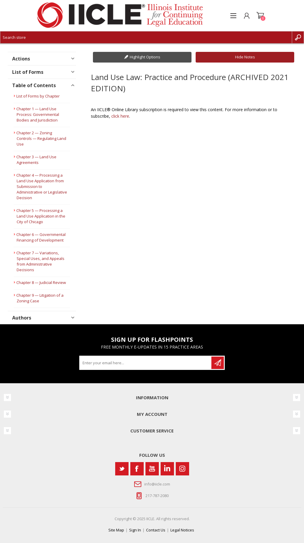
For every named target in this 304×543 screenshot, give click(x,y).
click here (120, 116)
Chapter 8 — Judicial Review (41, 282)
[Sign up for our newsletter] (145, 363)
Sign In (135, 530)
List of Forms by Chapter (38, 96)
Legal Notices (182, 530)
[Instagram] (182, 468)
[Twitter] (122, 468)
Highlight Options (145, 57)
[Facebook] (137, 468)
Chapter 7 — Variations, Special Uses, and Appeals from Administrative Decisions (40, 261)
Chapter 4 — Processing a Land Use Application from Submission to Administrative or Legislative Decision (41, 186)
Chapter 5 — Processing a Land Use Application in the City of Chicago (40, 216)
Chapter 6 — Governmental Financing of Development (41, 237)
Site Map (116, 530)
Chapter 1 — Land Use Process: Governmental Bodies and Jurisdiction (37, 114)
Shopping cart (260, 15)
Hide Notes (245, 57)
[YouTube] (152, 468)
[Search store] (146, 37)
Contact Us (155, 530)
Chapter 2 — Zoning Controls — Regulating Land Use (41, 138)
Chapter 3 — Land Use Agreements (36, 159)
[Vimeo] (167, 468)
